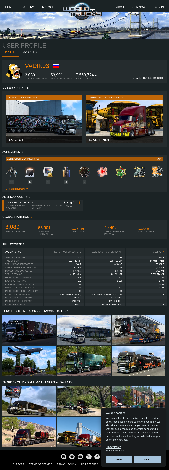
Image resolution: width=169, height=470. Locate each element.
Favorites (29, 52)
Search (118, 7)
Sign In (159, 7)
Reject (147, 459)
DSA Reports (89, 464)
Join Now (138, 7)
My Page (48, 7)
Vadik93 (37, 65)
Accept (119, 459)
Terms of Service (40, 464)
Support (18, 464)
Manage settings (115, 450)
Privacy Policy (66, 464)
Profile (10, 52)
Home (9, 7)
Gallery (28, 7)
